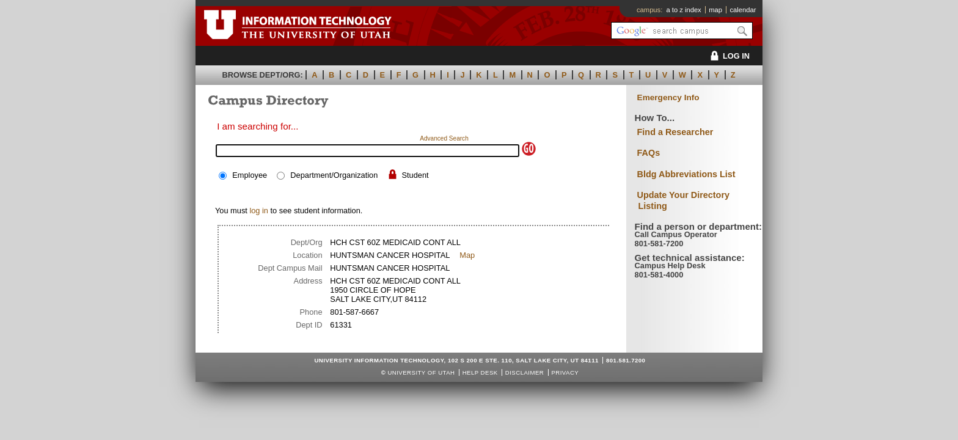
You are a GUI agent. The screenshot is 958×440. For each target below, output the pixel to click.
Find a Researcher (675, 132)
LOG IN (728, 56)
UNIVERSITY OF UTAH (421, 372)
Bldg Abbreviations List (686, 174)
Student (414, 175)
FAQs (648, 153)
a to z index (684, 9)
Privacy (565, 372)
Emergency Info (668, 97)
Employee (249, 175)
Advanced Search (444, 138)
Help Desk (480, 372)
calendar (742, 9)
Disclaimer (524, 372)
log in (258, 210)
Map (467, 255)
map (715, 9)
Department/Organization (334, 175)
